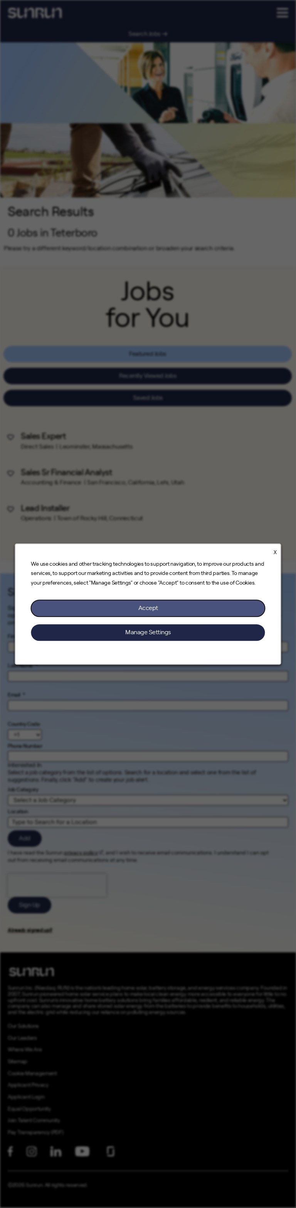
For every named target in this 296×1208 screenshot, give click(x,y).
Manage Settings (148, 632)
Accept (148, 608)
